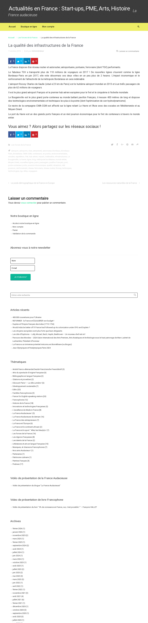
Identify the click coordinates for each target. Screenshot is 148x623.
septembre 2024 (19, 545)
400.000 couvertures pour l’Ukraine (27, 317)
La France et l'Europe (21, 423)
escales (11, 156)
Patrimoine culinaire (21, 457)
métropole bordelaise (46, 159)
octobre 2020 (18, 610)
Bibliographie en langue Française (27, 376)
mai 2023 (16, 576)
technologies (13, 171)
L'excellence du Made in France (26, 410)
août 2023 (17, 566)
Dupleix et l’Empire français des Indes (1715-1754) (33, 324)
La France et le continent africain (26, 427)
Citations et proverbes (22, 379)
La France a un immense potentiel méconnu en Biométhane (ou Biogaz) (42, 344)
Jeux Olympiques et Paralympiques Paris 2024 (32, 348)
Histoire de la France (21, 403)
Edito (15, 389)
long (34, 159)
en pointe (47, 154)
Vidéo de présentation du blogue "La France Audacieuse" (36, 485)
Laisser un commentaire (129, 51)
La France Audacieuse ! (22, 413)
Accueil (11, 37)
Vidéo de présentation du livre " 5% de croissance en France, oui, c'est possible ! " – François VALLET (55, 507)
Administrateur (38, 51)
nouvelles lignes (27, 162)
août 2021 (17, 596)
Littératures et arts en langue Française (29, 444)
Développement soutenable (24, 386)
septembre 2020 (19, 613)
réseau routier (49, 168)
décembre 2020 (19, 606)
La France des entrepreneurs (24, 420)
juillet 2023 (17, 569)
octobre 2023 (18, 562)
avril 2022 (16, 586)
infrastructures (61, 156)
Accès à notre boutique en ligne (26, 223)
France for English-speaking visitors (27, 396)
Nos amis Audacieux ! (22, 450)
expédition (20, 156)
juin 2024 (16, 556)
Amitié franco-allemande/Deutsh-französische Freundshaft (37, 369)
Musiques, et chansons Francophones (29, 447)
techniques (66, 168)
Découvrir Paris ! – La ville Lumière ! (27, 383)
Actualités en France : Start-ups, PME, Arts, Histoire (69, 8)
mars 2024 (17, 559)
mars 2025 (17, 539)
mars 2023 (17, 579)
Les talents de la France (22, 440)
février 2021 (17, 603)
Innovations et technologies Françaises (29, 406)
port (66, 162)
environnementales (59, 154)
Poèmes (16, 464)
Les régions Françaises (22, 437)
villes (25, 171)
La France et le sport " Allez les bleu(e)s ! (29, 430)
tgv (21, 171)
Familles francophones (22, 393)
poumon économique (37, 165)
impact (41, 156)
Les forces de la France (27, 37)
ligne (29, 159)
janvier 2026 (17, 532)
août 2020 (17, 616)
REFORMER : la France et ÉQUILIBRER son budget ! (33, 321)
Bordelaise (17, 154)
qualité (49, 165)
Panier (15, 230)
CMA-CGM (27, 154)
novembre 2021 (19, 593)
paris (36, 162)
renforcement (21, 168)
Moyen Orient (13, 162)
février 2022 (17, 589)
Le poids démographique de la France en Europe (33, 183)
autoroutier (47, 151)
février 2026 (17, 528)
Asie (30, 151)
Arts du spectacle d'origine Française (28, 373)
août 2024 (17, 549)
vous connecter (28, 202)
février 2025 (17, 542)
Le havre (22, 159)
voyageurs (32, 171)
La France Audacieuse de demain (26, 417)
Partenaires (17, 454)
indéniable (49, 156)
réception (57, 165)
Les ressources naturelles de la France (119, 183)
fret (26, 156)
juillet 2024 (17, 552)
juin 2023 (16, 572)
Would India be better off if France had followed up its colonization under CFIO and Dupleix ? (51, 327)
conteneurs (37, 154)
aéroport (14, 151)
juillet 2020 (17, 620)
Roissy (58, 168)
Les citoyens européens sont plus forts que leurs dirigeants (37, 331)
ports (24, 165)
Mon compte (18, 227)
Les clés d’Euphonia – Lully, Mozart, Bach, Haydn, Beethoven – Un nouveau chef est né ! (49, 334)
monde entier (61, 159)
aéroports (23, 151)
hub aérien (33, 156)
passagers (43, 162)
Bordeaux (56, 151)
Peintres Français (20, 461)
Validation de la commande (24, 234)
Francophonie (18, 400)
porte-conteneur (15, 165)
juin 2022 (16, 583)
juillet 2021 (17, 600)
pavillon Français (56, 162)
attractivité (37, 151)
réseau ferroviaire (35, 168)
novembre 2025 (19, 535)
